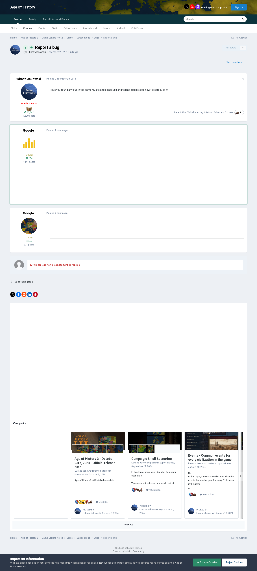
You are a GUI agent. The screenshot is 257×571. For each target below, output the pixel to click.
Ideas (171, 462)
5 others (229, 112)
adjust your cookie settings (109, 562)
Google (28, 130)
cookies (31, 562)
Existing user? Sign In (214, 7)
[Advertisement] (115, 164)
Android (120, 28)
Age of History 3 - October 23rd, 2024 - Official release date (95, 463)
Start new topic (234, 62)
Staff (54, 28)
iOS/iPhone (137, 28)
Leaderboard (90, 28)
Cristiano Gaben (212, 112)
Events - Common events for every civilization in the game (210, 457)
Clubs (14, 28)
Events (41, 28)
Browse (18, 21)
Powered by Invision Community (128, 551)
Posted (61, 78)
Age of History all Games (56, 19)
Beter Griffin (180, 112)
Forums (27, 28)
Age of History (22, 7)
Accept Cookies (207, 562)
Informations (81, 474)
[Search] (203, 19)
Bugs (75, 52)
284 (29, 158)
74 (29, 241)
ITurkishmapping (195, 112)
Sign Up (239, 7)
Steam (106, 28)
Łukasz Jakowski (36, 52)
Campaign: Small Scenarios (151, 459)
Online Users (70, 28)
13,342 (29, 112)
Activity (32, 19)
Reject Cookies (234, 562)
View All (128, 524)
